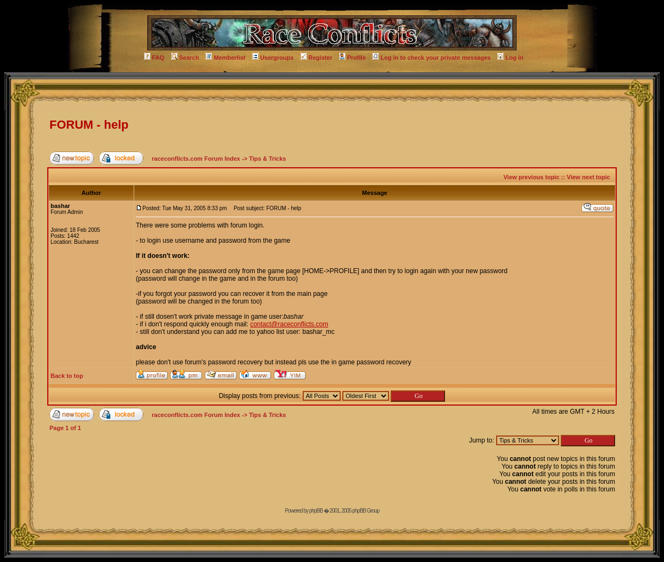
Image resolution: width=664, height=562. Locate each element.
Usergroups (273, 57)
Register (316, 57)
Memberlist (225, 57)
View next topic (588, 177)
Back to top (67, 375)
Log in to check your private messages (431, 57)
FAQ (154, 57)
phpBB (316, 511)
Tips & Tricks (267, 158)
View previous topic (531, 177)
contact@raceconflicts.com (289, 324)
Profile (352, 57)
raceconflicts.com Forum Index (196, 158)
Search (185, 57)
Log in (510, 57)
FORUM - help (88, 124)
